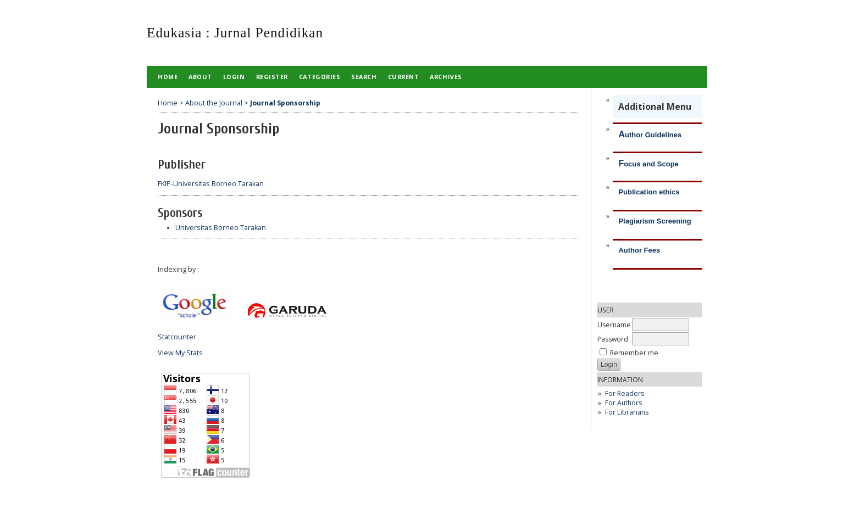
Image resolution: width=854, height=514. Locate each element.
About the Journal (213, 103)
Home (168, 76)
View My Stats (180, 352)
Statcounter (177, 337)
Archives (446, 76)
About (200, 76)
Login (234, 76)
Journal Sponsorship (285, 103)
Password (612, 339)
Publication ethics (648, 192)
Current (403, 76)
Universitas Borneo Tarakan (220, 227)
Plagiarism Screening (654, 221)
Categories (319, 76)
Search (363, 76)
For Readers (624, 393)
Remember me (634, 352)
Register (272, 76)
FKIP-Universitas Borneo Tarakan (211, 183)
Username (614, 324)
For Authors (623, 402)
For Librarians (626, 412)
